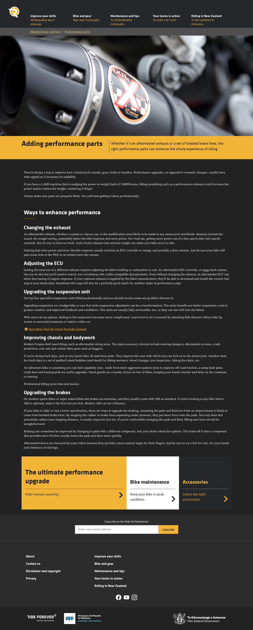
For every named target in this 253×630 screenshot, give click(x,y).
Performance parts (77, 31)
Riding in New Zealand (110, 585)
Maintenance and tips (45, 31)
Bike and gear (103, 563)
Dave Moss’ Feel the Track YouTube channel (58, 329)
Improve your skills (107, 556)
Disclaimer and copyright (43, 571)
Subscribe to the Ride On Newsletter (126, 521)
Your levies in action (108, 578)
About (30, 556)
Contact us (33, 563)
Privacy (31, 578)
